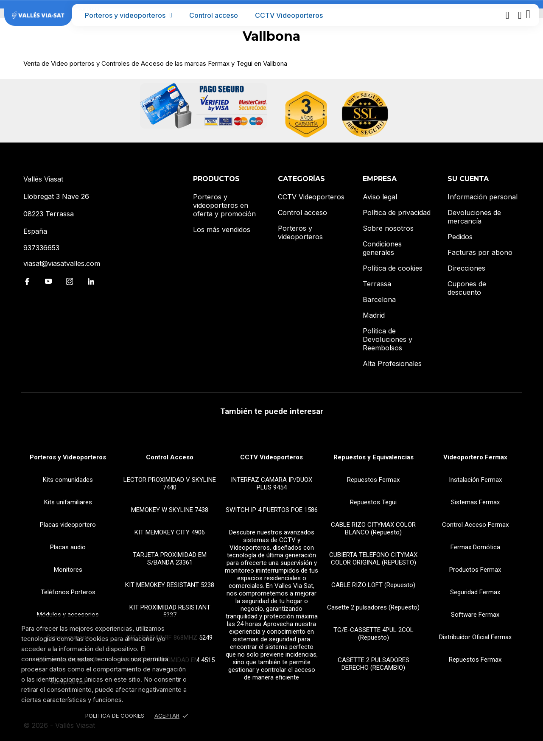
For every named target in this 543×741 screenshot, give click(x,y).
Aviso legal (380, 197)
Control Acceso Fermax (475, 524)
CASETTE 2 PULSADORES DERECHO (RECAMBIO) (373, 663)
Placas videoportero (68, 524)
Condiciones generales (382, 248)
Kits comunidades (68, 480)
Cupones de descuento (467, 288)
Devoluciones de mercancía (474, 216)
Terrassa (377, 284)
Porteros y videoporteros (128, 15)
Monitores (68, 569)
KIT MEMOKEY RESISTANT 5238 (169, 585)
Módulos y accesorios (68, 614)
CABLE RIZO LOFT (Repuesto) (373, 585)
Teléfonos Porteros (68, 592)
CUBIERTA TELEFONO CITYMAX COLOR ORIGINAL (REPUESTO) (373, 558)
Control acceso (213, 15)
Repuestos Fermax (373, 480)
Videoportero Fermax (475, 457)
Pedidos (460, 236)
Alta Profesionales (392, 363)
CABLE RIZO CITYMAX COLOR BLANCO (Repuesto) (373, 528)
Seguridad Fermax (475, 592)
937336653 (41, 247)
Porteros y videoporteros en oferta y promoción (224, 205)
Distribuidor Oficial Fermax (475, 637)
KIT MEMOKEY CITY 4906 (169, 532)
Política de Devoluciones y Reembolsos (387, 339)
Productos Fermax (475, 569)
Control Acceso (169, 457)
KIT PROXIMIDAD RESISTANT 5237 (169, 611)
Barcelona (379, 299)
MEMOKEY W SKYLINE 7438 (169, 510)
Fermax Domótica (475, 547)
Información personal (483, 197)
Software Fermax (475, 614)
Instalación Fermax (475, 480)
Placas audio (68, 547)
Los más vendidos (221, 229)
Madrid (374, 315)
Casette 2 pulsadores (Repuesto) (373, 607)
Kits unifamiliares (68, 502)
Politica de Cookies (114, 715)
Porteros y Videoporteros (68, 457)
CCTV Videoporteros (289, 15)
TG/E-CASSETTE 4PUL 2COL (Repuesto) (373, 633)
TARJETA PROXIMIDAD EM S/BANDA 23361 (170, 558)
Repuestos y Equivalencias (373, 457)
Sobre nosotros (388, 228)
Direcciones (466, 268)
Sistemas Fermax (475, 502)
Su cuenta (468, 179)
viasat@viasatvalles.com (61, 263)
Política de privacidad (397, 212)
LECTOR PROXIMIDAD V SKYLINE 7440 (169, 483)
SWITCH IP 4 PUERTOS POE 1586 (272, 510)
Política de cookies (393, 268)
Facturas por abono (480, 252)
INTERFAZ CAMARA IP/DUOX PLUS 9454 (271, 483)
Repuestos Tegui (373, 502)
